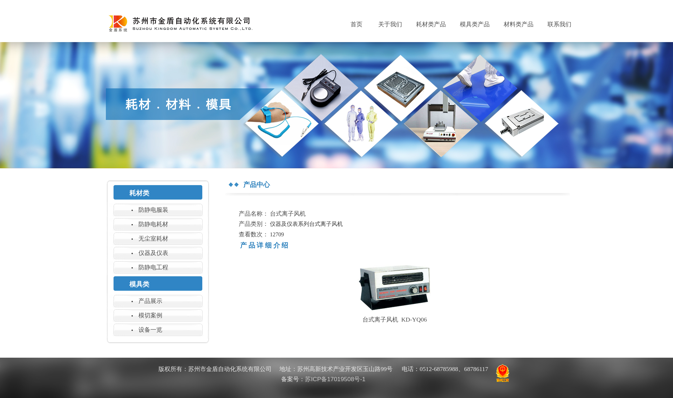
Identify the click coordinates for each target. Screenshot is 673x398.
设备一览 (150, 329)
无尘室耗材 (153, 238)
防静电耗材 (153, 224)
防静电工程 (153, 267)
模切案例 (150, 315)
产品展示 (150, 300)
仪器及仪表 (153, 252)
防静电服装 (153, 209)
